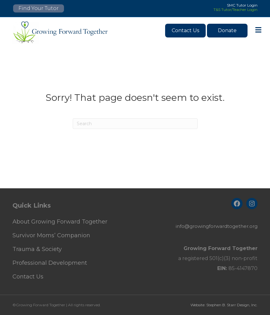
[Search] (135, 123)
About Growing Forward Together (59, 221)
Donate (227, 30)
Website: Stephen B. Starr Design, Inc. (224, 305)
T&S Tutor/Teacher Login (236, 9)
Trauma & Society (37, 249)
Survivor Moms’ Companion (51, 235)
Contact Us (185, 30)
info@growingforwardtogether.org (217, 226)
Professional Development (49, 262)
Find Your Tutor (38, 8)
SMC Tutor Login (242, 5)
